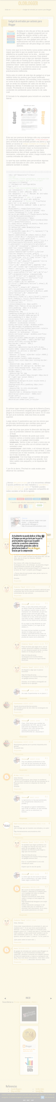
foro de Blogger (34, 548)
